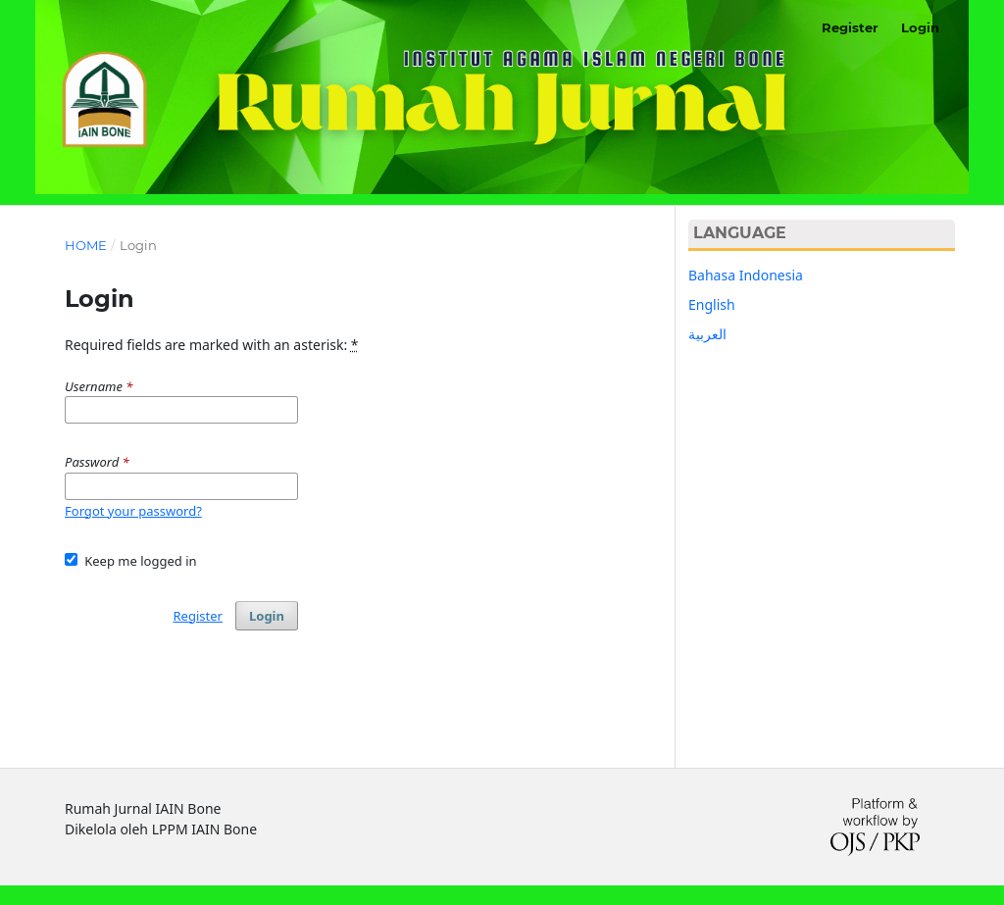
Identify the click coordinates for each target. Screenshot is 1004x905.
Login (920, 27)
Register (850, 27)
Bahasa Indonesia (745, 275)
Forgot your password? (133, 511)
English (711, 304)
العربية (707, 334)
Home (86, 245)
